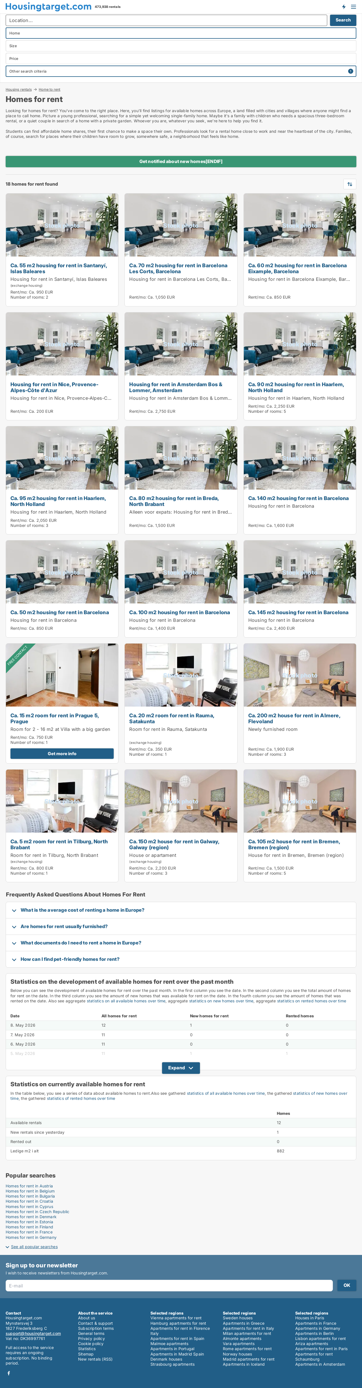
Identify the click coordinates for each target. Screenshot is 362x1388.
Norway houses (237, 1354)
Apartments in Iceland (244, 1364)
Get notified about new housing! (343, 6)
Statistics (87, 1348)
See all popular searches (34, 1246)
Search (343, 20)
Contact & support (95, 1323)
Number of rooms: (27, 297)
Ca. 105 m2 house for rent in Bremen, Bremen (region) (294, 844)
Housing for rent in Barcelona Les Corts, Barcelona (186, 279)
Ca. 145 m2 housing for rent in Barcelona (298, 612)
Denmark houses (166, 1359)
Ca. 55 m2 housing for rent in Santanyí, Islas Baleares (58, 268)
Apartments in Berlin (314, 1333)
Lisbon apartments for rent (320, 1338)
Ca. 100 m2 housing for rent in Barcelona (179, 612)
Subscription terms (96, 1328)
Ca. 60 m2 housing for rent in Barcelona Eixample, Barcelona (297, 268)
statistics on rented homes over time (311, 1000)
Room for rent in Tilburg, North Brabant (54, 855)
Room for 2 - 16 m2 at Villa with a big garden (60, 729)
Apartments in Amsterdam (320, 1364)
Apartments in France (315, 1323)
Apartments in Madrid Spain (177, 1354)
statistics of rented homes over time (81, 1098)
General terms (91, 1333)
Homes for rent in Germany (31, 1237)
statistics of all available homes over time (226, 1093)
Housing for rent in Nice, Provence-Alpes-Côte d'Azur (54, 387)
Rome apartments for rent (247, 1348)
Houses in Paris (309, 1317)
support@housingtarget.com (33, 1333)
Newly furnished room (273, 729)
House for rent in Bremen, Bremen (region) (296, 855)
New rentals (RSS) (95, 1359)
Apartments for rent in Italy (248, 1328)
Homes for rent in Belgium (30, 1191)
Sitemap (86, 1354)
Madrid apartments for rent (249, 1359)
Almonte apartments (242, 1338)
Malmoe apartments (169, 1343)
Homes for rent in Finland (29, 1226)
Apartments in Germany (317, 1328)
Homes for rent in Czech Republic (37, 1211)
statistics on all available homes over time (126, 1000)
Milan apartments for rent (247, 1333)
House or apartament (152, 855)
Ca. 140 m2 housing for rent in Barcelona (298, 498)
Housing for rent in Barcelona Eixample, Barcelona (304, 279)
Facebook (9, 1373)
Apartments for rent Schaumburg (314, 1356)
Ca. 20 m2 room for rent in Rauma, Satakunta (171, 718)
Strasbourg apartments (172, 1364)
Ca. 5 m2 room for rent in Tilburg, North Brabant (59, 844)
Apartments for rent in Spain (177, 1338)
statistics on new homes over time (221, 1000)
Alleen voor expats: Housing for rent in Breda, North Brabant (197, 512)
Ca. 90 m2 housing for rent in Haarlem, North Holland (296, 387)
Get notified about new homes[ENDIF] (181, 161)
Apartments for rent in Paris (321, 1348)
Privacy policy (91, 1338)
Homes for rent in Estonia (29, 1221)
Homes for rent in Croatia (29, 1201)
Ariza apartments (311, 1343)
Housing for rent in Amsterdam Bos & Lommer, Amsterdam (175, 387)
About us (86, 1317)
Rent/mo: (19, 292)
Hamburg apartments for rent (178, 1323)
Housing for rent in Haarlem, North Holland (296, 398)
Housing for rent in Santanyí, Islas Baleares (58, 279)
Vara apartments (239, 1343)
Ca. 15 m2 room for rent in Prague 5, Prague (54, 718)
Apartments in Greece (243, 1323)
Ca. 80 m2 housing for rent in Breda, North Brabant (174, 501)
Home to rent (49, 89)
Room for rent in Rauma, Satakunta (168, 729)
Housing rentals (19, 89)
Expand (176, 1067)
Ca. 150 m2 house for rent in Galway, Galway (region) (174, 844)
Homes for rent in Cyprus (29, 1206)
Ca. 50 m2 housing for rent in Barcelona (59, 612)
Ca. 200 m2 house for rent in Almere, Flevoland (294, 718)
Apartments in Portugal (172, 1348)
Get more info (62, 753)
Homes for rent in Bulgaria (30, 1196)
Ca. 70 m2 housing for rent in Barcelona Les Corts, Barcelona (178, 268)
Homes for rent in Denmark (31, 1216)
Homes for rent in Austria (29, 1185)
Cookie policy (91, 1343)
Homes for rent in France (29, 1232)
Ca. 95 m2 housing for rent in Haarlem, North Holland (58, 501)
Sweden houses (238, 1317)
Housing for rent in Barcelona (281, 506)
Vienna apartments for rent (176, 1317)
